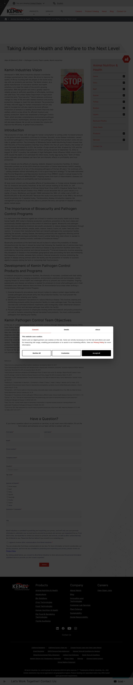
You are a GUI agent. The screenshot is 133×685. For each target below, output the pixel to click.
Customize (66, 353)
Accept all (96, 353)
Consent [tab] (35, 329)
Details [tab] (66, 329)
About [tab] (97, 329)
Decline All (37, 353)
